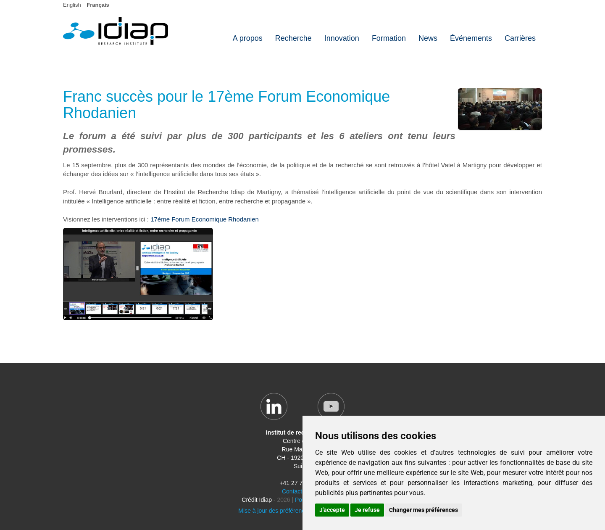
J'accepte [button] (332, 509)
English (72, 5)
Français (98, 5)
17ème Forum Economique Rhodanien (204, 219)
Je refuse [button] (367, 509)
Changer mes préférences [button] (423, 509)
